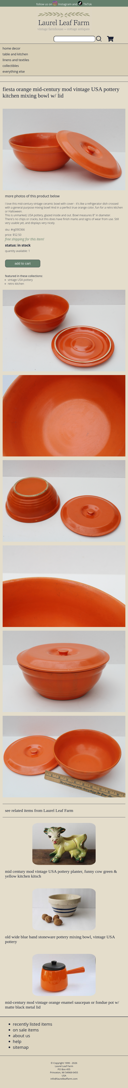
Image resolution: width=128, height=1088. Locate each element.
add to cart (23, 263)
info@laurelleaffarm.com (64, 1078)
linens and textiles (16, 60)
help (17, 1041)
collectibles (11, 66)
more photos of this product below (32, 196)
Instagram (64, 4)
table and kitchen (15, 54)
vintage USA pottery (20, 280)
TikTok (87, 4)
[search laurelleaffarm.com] (99, 39)
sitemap (21, 1047)
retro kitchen (16, 284)
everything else (14, 71)
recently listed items (32, 1024)
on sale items (26, 1030)
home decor (11, 48)
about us (21, 1035)
